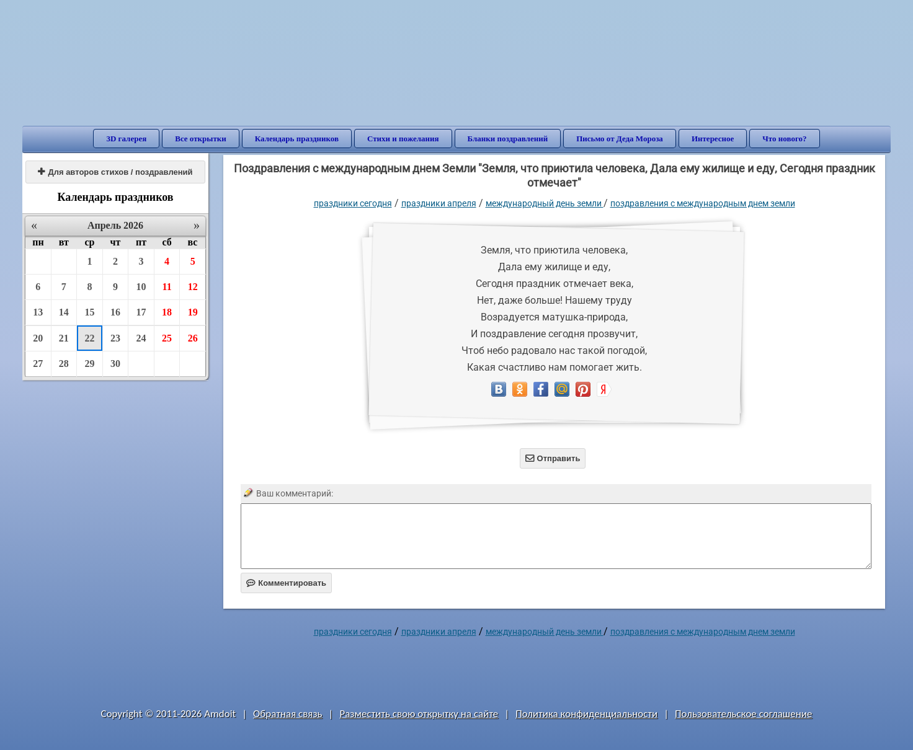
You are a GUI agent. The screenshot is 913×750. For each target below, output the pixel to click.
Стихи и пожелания (403, 138)
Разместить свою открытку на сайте (418, 713)
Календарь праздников (297, 138)
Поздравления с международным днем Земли (702, 203)
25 (167, 338)
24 (141, 338)
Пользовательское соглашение (743, 713)
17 (141, 312)
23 (115, 338)
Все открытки (200, 138)
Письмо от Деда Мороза (619, 138)
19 (193, 312)
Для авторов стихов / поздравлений (115, 172)
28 (64, 363)
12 (193, 286)
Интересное (713, 138)
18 (167, 312)
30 (115, 363)
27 (38, 363)
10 (141, 286)
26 (193, 338)
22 (89, 338)
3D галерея (126, 138)
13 (38, 312)
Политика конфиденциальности (586, 713)
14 (64, 312)
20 (38, 338)
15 (89, 312)
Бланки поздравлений (508, 138)
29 (89, 363)
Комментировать (286, 583)
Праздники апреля (438, 203)
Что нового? (784, 138)
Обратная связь (288, 713)
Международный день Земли (544, 203)
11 (167, 286)
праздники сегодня (353, 203)
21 (64, 338)
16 (115, 312)
